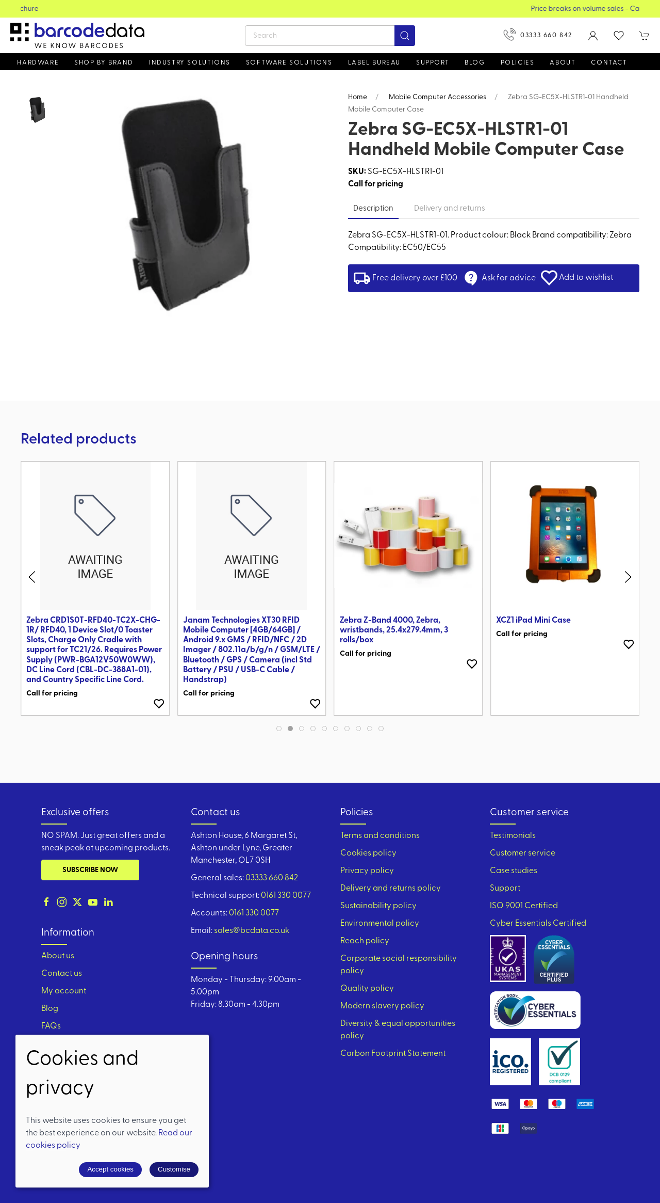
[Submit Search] (404, 35)
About (562, 62)
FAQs (51, 1026)
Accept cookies (110, 1169)
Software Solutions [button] (289, 62)
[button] (619, 35)
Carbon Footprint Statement (393, 1054)
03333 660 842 (537, 34)
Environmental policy (379, 924)
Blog (475, 62)
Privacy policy (367, 871)
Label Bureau (374, 62)
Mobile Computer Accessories (437, 97)
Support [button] (432, 62)
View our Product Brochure (330, 9)
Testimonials (513, 836)
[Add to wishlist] (159, 704)
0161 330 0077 (286, 896)
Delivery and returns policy (390, 888)
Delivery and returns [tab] (449, 209)
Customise (174, 1169)
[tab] (279, 728)
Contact (609, 62)
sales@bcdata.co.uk (251, 931)
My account (63, 991)
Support (505, 888)
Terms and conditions (380, 836)
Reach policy (364, 941)
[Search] (330, 35)
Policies (518, 62)
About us (57, 956)
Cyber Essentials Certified (538, 924)
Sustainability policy (378, 906)
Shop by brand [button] (104, 62)
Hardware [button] (38, 62)
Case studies (513, 871)
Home (357, 97)
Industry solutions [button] (189, 62)
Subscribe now (90, 870)
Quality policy (367, 989)
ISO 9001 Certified (524, 906)
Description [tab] (373, 209)
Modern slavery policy (382, 1006)
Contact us (61, 974)
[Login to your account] (593, 35)
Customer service (522, 853)
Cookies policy (368, 853)
